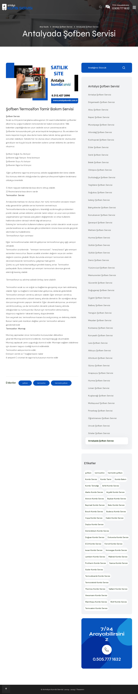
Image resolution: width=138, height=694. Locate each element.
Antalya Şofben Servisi (62, 27)
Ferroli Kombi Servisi (113, 544)
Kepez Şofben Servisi (98, 117)
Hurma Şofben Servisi (99, 237)
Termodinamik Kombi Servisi (97, 576)
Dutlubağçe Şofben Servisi (101, 177)
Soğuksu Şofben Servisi (100, 192)
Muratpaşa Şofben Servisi (101, 124)
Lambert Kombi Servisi (95, 556)
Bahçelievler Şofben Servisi (102, 207)
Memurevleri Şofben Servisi (102, 275)
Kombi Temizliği (92, 486)
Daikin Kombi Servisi (114, 518)
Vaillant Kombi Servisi (118, 589)
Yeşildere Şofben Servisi (100, 185)
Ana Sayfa (44, 27)
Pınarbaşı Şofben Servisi (100, 410)
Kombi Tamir (105, 479)
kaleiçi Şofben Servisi (99, 200)
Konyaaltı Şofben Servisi (100, 335)
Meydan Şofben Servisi (99, 320)
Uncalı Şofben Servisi (99, 425)
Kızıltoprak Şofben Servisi (101, 139)
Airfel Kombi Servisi (110, 486)
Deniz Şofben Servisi (98, 260)
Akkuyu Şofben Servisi (99, 350)
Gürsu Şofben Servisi (99, 365)
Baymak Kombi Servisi (95, 505)
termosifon (41, 383)
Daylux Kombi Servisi (94, 524)
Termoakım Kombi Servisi (96, 608)
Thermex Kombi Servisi (95, 589)
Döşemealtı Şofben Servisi (101, 102)
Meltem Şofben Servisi (99, 230)
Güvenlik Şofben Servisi (100, 282)
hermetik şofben (61, 383)
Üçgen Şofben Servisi (99, 297)
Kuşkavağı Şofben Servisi (100, 395)
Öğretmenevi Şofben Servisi (102, 418)
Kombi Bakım (120, 479)
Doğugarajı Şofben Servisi (101, 290)
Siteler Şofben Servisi (99, 433)
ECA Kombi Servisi (93, 544)
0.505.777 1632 (107, 659)
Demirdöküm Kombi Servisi (97, 531)
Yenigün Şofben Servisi (100, 312)
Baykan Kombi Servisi (116, 498)
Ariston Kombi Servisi (94, 498)
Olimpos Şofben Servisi (100, 169)
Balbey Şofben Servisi (99, 305)
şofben (25, 383)
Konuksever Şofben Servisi (101, 215)
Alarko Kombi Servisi (94, 492)
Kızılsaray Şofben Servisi (100, 328)
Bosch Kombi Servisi (94, 511)
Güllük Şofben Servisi (99, 245)
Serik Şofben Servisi (98, 154)
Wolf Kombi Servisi (118, 602)
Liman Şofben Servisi (98, 388)
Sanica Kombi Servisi (118, 563)
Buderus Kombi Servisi (116, 511)
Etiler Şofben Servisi (98, 147)
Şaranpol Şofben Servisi (100, 222)
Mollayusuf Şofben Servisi (101, 403)
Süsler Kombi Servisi (94, 569)
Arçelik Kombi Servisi (115, 492)
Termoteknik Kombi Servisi (96, 582)
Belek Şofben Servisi (98, 162)
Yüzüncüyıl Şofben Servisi (101, 267)
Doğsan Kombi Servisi (94, 537)
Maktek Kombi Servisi (117, 556)
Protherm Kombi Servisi (95, 563)
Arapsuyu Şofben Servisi (100, 373)
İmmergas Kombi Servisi (116, 550)
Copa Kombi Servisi (93, 518)
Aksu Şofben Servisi (98, 109)
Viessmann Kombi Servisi (96, 595)
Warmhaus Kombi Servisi (96, 602)
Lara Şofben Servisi (98, 343)
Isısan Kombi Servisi (93, 550)
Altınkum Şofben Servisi (100, 358)
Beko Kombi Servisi (116, 505)
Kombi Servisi (91, 479)
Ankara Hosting (90, 689)
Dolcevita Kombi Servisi (118, 537)
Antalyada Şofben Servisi (101, 440)
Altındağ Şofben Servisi (100, 132)
